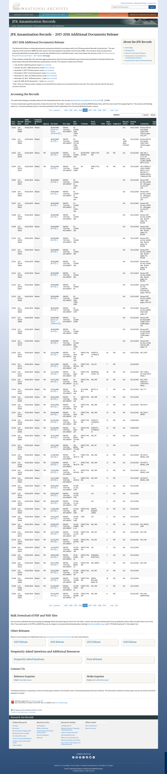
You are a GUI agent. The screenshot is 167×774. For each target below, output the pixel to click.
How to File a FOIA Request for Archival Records (71, 743)
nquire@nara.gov (25, 680)
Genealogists (41, 726)
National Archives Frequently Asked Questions (70, 729)
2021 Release (130, 642)
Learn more (148, 770)
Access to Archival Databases (22, 738)
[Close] (164, 754)
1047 (104, 110)
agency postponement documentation (57, 637)
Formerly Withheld (38, 122)
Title (103, 124)
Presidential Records (19, 736)
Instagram (80, 757)
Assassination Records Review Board (138, 60)
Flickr (93, 757)
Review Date (133, 123)
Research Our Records (23, 15)
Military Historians (42, 728)
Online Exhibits (17, 745)
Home (14, 26)
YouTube (87, 757)
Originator (117, 124)
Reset (153, 115)
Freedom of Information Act (89, 765)
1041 (75, 110)
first (50, 110)
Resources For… (43, 722)
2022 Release (94, 642)
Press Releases (94, 659)
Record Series (125, 123)
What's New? (90, 722)
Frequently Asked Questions (29, 659)
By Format (16, 728)
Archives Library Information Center (22, 742)
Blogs (90, 757)
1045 (94, 110)
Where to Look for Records (69, 738)
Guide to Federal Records (69, 732)
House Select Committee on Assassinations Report (135, 57)
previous (57, 110)
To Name (84, 124)
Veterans (40, 738)
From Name (93, 123)
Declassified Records (68, 735)
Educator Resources (83, 15)
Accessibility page (61, 703)
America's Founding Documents (143, 15)
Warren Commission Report (135, 53)
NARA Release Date (28, 122)
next (112, 110)
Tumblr (83, 757)
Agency (46, 124)
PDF (56, 133)
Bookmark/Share (140, 3)
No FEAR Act (103, 765)
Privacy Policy (75, 765)
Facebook (73, 757)
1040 (70, 110)
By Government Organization (22, 731)
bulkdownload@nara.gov (96, 624)
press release (46, 65)
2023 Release (57, 642)
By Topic (15, 726)
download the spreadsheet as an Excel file (86, 100)
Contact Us (152, 3)
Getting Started (66, 726)
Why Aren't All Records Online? (71, 740)
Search (152, 7)
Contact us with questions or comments (23, 712)
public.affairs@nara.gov (100, 680)
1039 (66, 110)
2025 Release (21, 642)
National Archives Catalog (21, 733)
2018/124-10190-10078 (54, 131)
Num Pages (109, 123)
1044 (90, 110)
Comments (144, 124)
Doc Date (54, 124)
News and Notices (91, 726)
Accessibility (66, 765)
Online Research (20, 722)
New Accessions (90, 728)
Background (129, 50)
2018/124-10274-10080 (54, 322)
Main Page (129, 48)
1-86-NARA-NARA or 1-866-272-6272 (83, 771)
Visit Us (113, 15)
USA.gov (110, 765)
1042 (80, 110)
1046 (99, 110)
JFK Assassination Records (42, 26)
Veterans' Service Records (54, 15)
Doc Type (66, 124)
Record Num (20, 123)
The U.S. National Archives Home (40, 6)
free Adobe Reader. (35, 701)
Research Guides (68, 722)
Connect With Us (83, 754)
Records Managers (43, 735)
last (116, 110)
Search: (116, 115)
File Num (75, 123)
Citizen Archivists (127, 3)
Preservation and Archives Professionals (45, 731)
